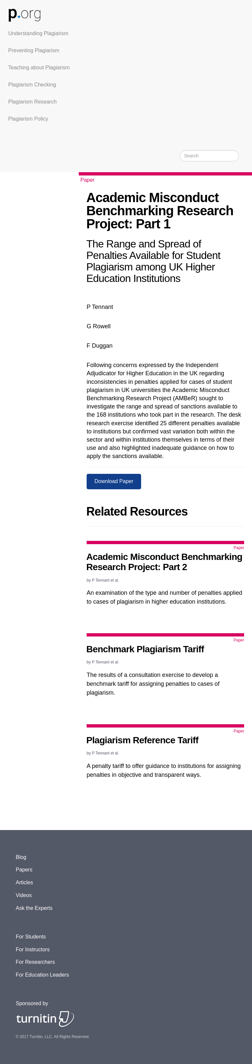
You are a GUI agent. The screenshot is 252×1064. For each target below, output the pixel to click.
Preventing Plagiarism (33, 50)
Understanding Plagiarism (38, 33)
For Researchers (35, 962)
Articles (24, 882)
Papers (24, 869)
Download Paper (113, 481)
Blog (21, 857)
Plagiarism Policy (28, 119)
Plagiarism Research (32, 101)
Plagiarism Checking (32, 84)
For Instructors (33, 949)
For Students (31, 936)
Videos (24, 895)
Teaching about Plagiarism (39, 67)
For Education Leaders (42, 975)
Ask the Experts (34, 908)
